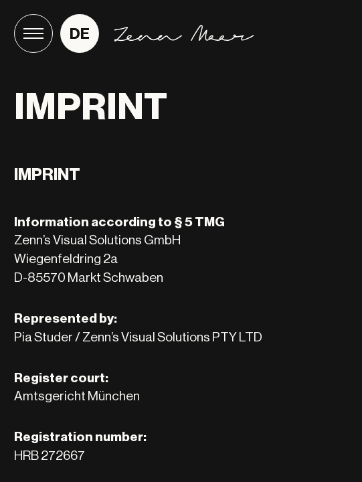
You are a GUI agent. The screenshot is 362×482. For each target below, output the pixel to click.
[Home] (184, 33)
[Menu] (33, 33)
